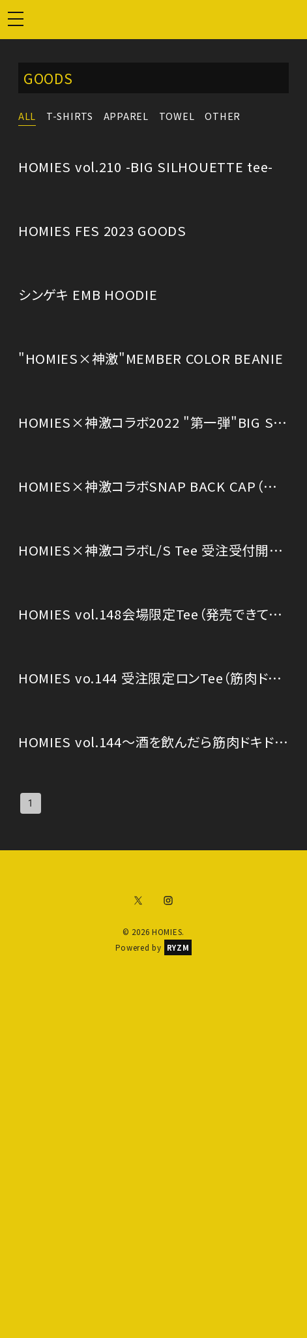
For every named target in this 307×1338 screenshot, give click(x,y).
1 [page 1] (30, 803)
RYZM (178, 947)
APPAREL (126, 116)
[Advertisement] (153, 1132)
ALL (27, 116)
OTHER (223, 116)
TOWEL (177, 116)
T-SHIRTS (69, 116)
